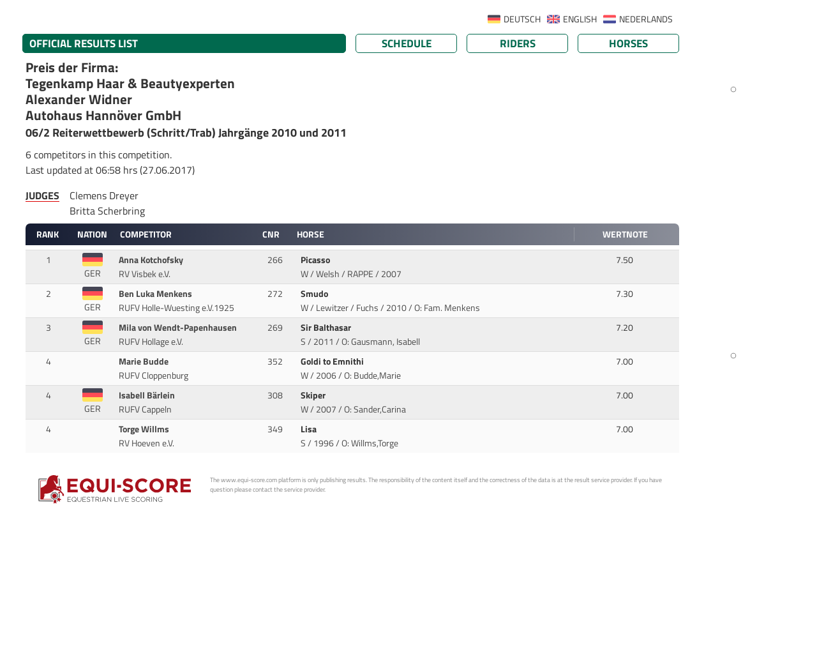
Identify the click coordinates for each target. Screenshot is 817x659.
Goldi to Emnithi (333, 361)
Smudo (315, 294)
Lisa (310, 429)
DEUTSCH (522, 19)
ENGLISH (580, 19)
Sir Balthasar (327, 328)
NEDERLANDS (646, 19)
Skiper (314, 395)
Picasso (316, 260)
